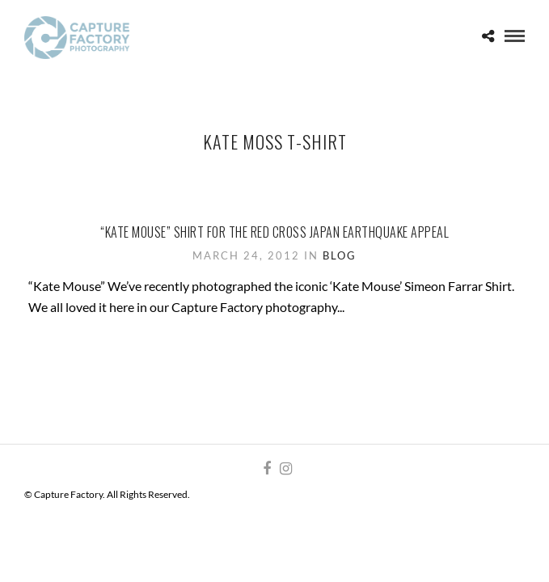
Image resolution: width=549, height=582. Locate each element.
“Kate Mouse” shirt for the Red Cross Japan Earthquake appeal (274, 232)
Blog (340, 255)
